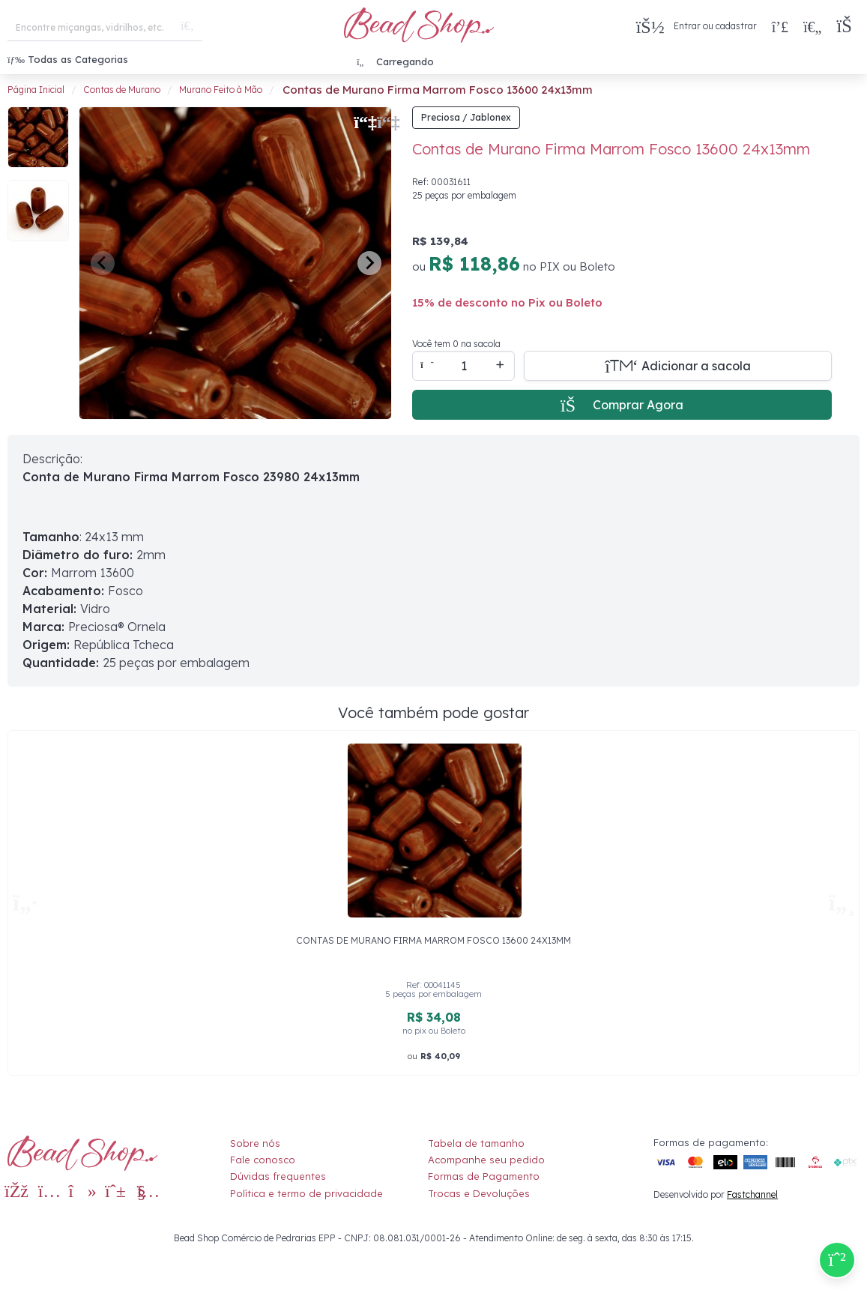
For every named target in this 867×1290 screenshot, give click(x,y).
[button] (848, 26)
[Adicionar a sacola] (678, 366)
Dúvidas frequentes (278, 1176)
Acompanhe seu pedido (486, 1160)
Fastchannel (752, 1194)
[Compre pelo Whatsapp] (837, 1260)
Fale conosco (262, 1160)
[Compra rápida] (780, 26)
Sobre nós (255, 1143)
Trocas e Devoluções (479, 1193)
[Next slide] (369, 263)
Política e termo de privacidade (306, 1193)
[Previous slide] (103, 263)
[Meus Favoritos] (812, 26)
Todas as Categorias (67, 59)
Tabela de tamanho (476, 1143)
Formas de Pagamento (484, 1176)
